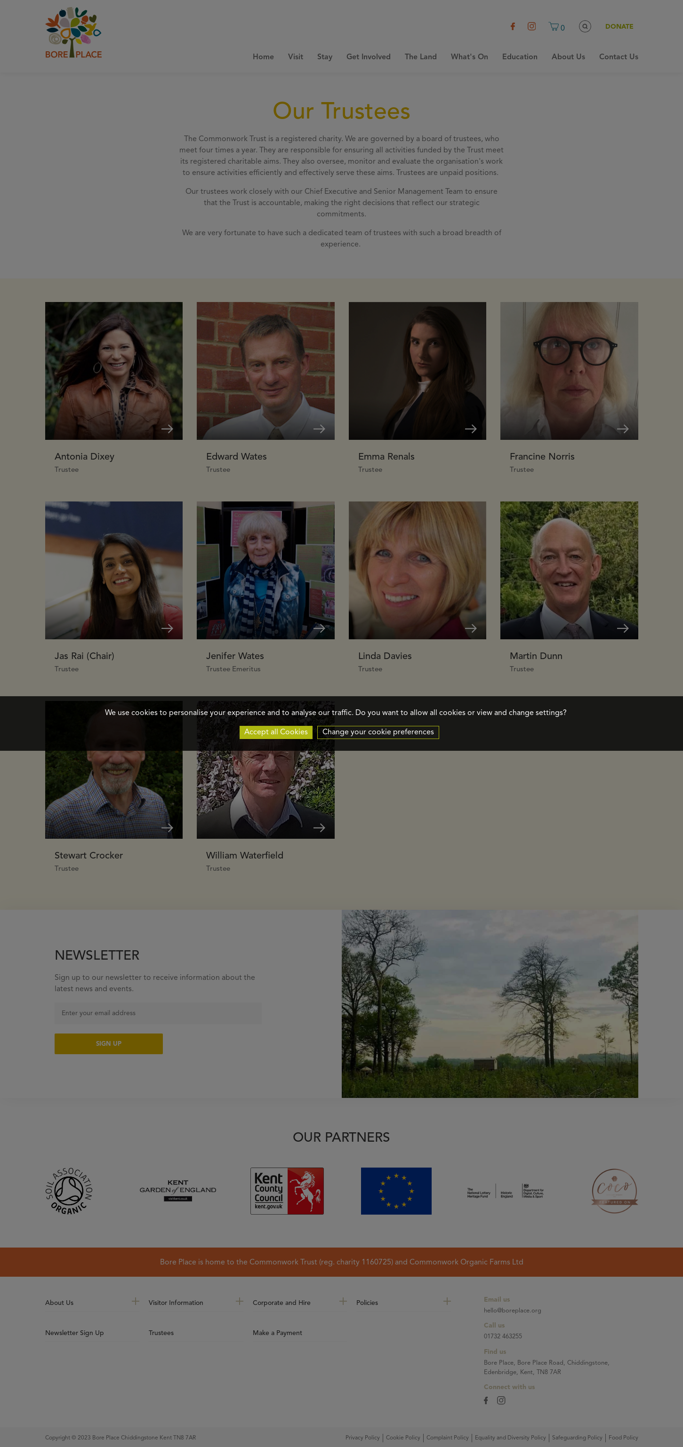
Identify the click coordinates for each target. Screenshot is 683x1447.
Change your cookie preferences (378, 732)
